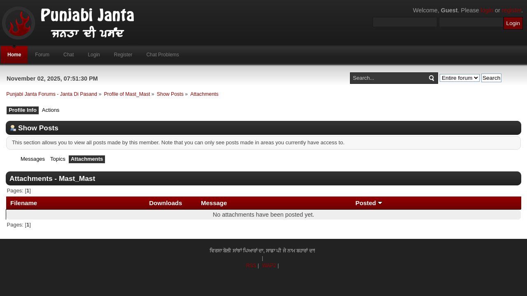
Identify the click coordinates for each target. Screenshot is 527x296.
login (487, 10)
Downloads (165, 202)
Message (214, 202)
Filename (23, 202)
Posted (368, 202)
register (511, 10)
